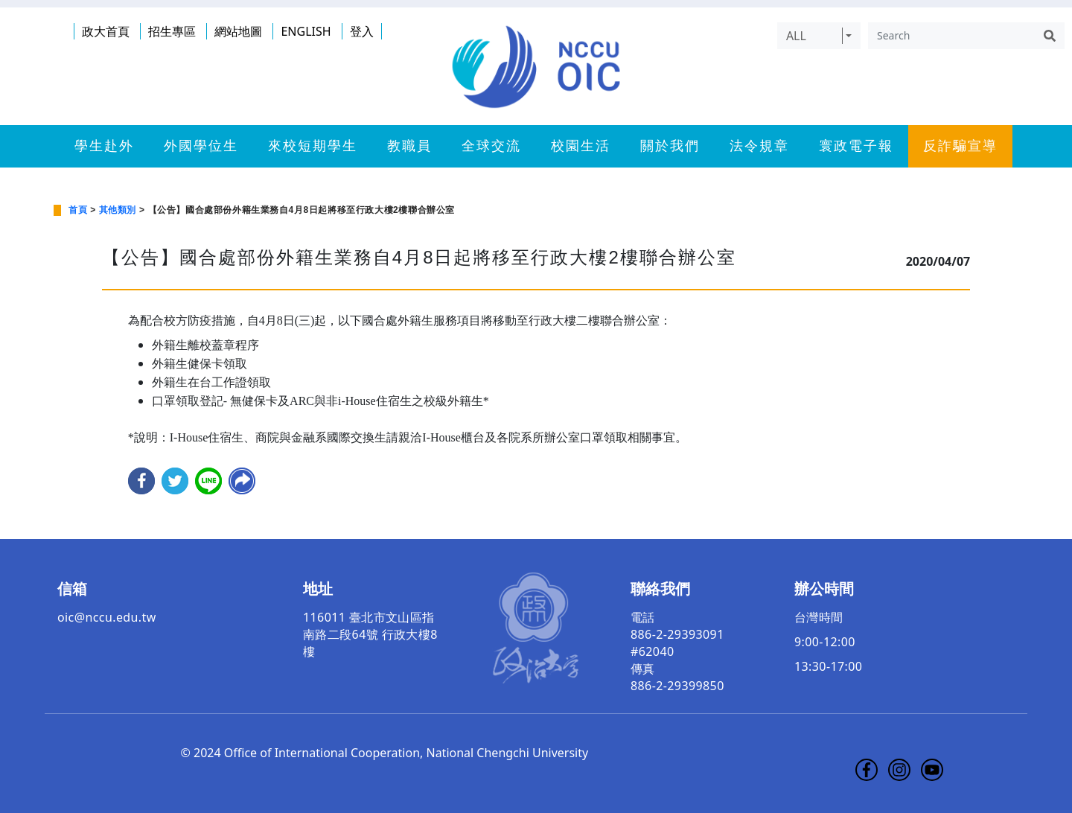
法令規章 (759, 145)
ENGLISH (306, 31)
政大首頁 (106, 31)
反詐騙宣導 (960, 145)
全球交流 (491, 145)
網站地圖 (238, 31)
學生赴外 (104, 145)
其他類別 (117, 210)
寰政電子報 (856, 145)
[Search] (951, 35)
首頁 (77, 210)
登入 (362, 31)
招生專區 (172, 31)
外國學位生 (201, 145)
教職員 (409, 145)
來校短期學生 (312, 145)
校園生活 (580, 145)
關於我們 (670, 145)
